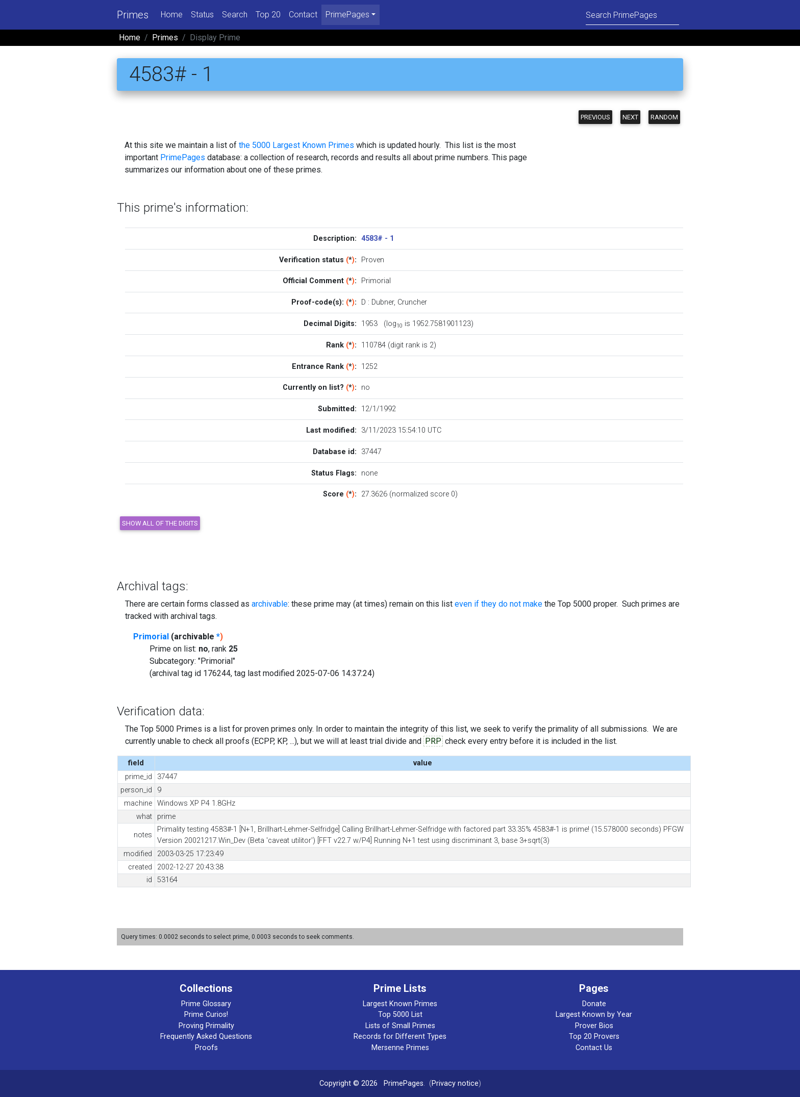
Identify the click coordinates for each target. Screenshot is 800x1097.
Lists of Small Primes (400, 1025)
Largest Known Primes (400, 1004)
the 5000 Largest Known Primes (296, 145)
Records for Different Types (400, 1036)
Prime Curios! (206, 1014)
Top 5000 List (400, 1014)
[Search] (632, 14)
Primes (132, 15)
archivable (270, 604)
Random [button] (664, 117)
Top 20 (268, 14)
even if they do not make (498, 604)
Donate (594, 1004)
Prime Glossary (206, 1004)
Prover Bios (594, 1025)
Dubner (382, 302)
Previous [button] (595, 117)
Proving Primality (206, 1025)
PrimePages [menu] (347, 14)
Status (202, 14)
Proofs (206, 1047)
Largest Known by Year (594, 1014)
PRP (433, 741)
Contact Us (594, 1047)
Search (234, 14)
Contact (303, 14)
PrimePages (182, 157)
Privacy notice (455, 1083)
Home (172, 14)
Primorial (151, 636)
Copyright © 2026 (348, 1083)
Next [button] (630, 117)
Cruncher (412, 302)
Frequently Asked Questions (206, 1036)
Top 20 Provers (594, 1036)
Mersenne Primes (400, 1047)
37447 (371, 451)
